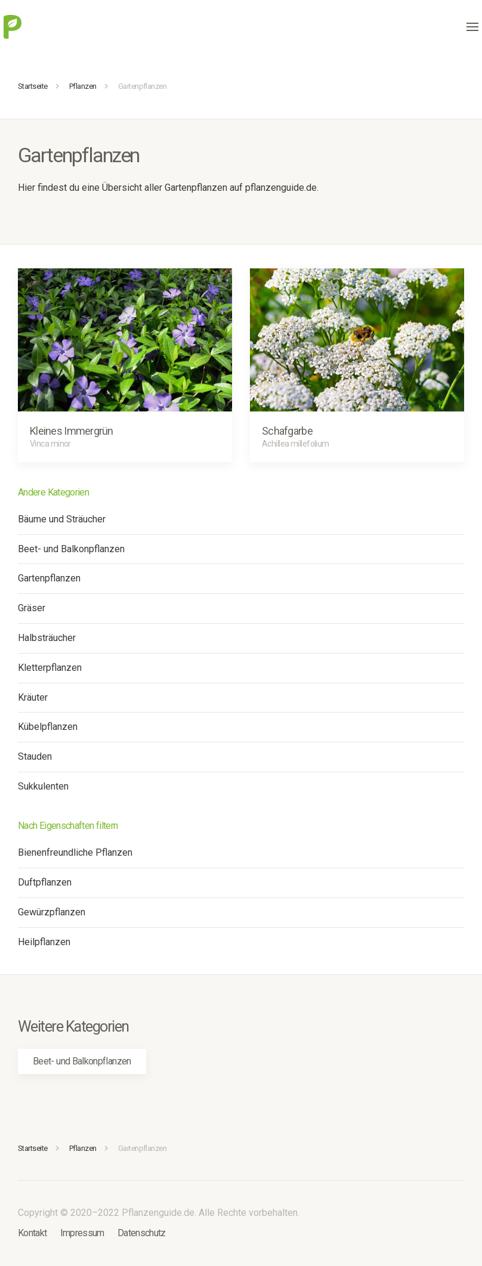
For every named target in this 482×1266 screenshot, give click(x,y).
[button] (472, 27)
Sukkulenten (43, 786)
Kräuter (33, 697)
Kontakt (32, 1233)
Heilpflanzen (44, 942)
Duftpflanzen (45, 882)
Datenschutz (142, 1233)
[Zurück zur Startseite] (12, 27)
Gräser (31, 608)
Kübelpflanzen (48, 726)
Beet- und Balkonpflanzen (71, 549)
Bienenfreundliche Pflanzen (75, 852)
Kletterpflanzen (50, 667)
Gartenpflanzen (49, 578)
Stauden (35, 756)
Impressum (82, 1233)
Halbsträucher (47, 637)
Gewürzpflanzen (51, 912)
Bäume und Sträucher (62, 519)
